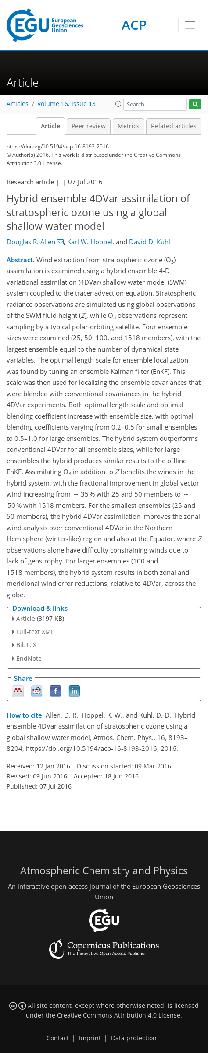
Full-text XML (35, 631)
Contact (58, 1038)
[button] (118, 104)
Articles (18, 104)
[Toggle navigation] (189, 25)
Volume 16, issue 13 (66, 104)
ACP (134, 25)
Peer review (89, 126)
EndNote (29, 658)
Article (50, 126)
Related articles (174, 126)
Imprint (90, 1038)
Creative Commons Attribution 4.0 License (118, 1015)
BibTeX (26, 645)
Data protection (134, 1038)
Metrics (129, 126)
